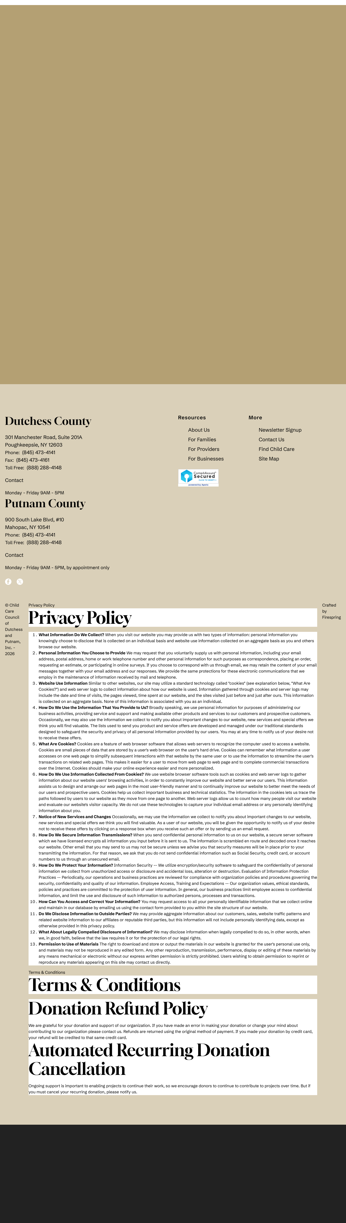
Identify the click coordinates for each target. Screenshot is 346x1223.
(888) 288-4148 (44, 471)
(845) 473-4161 (32, 464)
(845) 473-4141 (38, 456)
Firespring (331, 621)
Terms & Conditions (47, 976)
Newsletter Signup (280, 434)
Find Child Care (276, 453)
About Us (199, 434)
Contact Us (271, 443)
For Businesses (206, 462)
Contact (14, 484)
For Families (202, 443)
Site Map (269, 462)
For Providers (203, 453)
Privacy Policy (42, 609)
